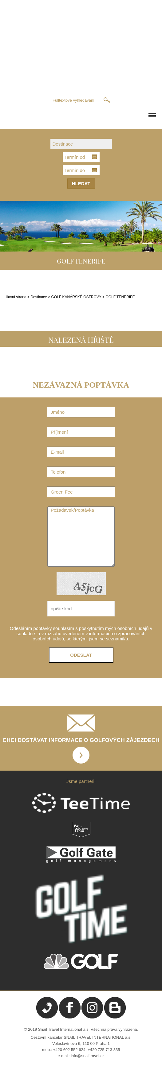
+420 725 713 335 (104, 1049)
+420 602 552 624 (69, 1049)
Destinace (38, 297)
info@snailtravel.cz (87, 1055)
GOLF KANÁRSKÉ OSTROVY (76, 297)
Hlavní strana (15, 297)
